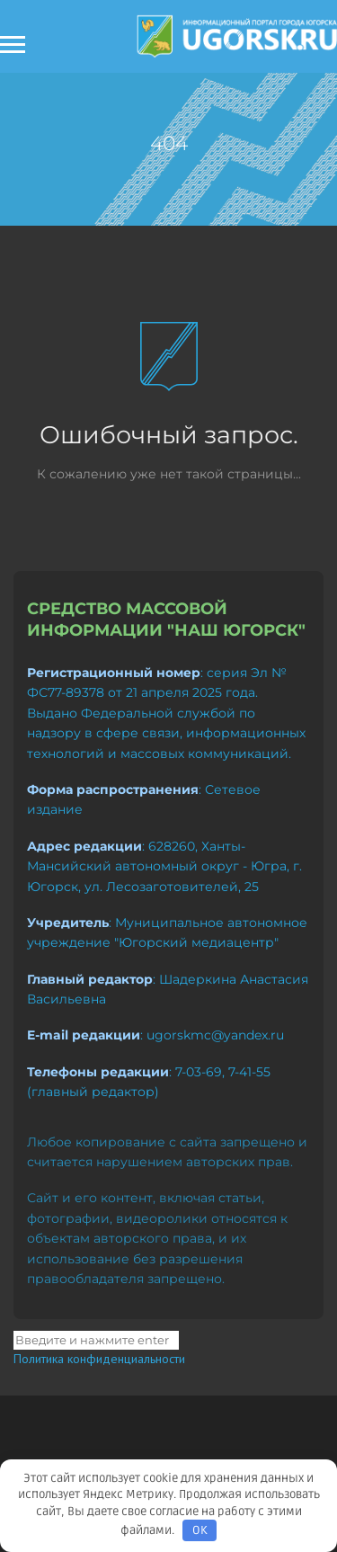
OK (200, 1530)
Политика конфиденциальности (99, 1359)
